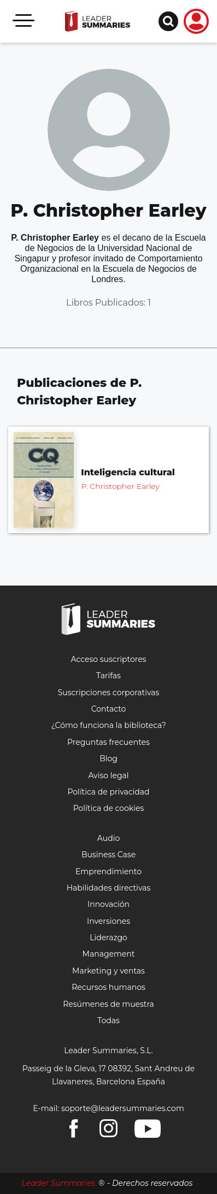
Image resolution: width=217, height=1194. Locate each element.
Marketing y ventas (108, 971)
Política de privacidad (108, 792)
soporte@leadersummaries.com (122, 1108)
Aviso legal (108, 775)
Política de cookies (108, 808)
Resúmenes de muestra (108, 1004)
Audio (108, 838)
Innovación (108, 904)
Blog (108, 758)
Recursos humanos (108, 987)
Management (109, 954)
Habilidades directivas (109, 888)
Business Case (108, 854)
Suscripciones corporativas (109, 692)
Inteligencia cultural (127, 472)
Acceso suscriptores (108, 659)
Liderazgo (108, 937)
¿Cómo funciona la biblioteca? (108, 725)
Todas (108, 1020)
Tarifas (108, 675)
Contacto (108, 709)
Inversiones (108, 921)
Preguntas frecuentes (108, 742)
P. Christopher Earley (120, 486)
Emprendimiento (108, 871)
